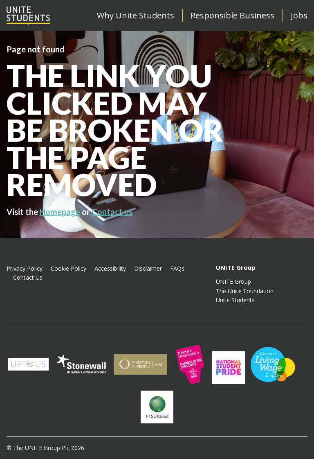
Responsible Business (232, 15)
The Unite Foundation (245, 291)
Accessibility (110, 268)
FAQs (177, 268)
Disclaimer (148, 268)
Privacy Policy (25, 268)
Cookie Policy (68, 268)
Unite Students (235, 300)
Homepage (60, 212)
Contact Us (28, 277)
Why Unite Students (135, 15)
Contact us (112, 212)
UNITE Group (233, 281)
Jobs (299, 15)
